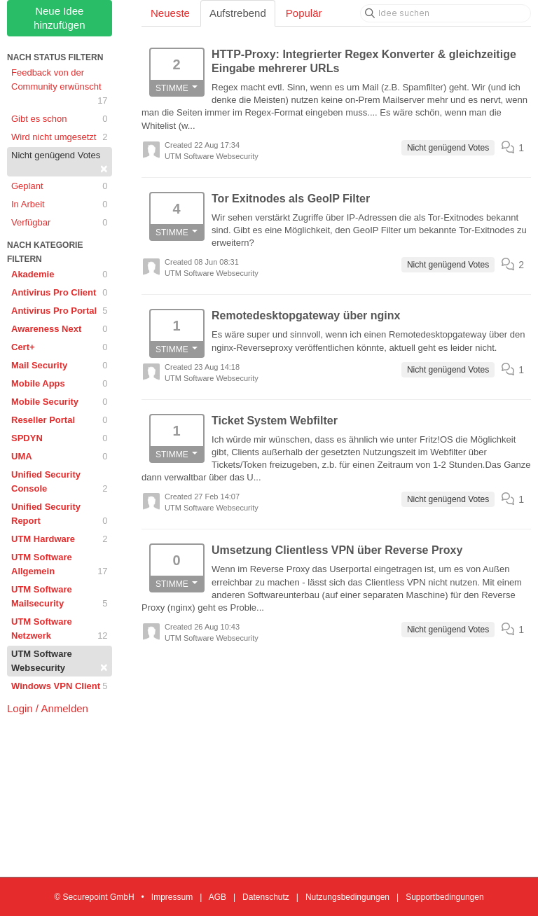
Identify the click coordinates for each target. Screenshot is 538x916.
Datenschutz (265, 897)
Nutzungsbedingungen (347, 897)
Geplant (59, 186)
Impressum (172, 897)
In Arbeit (59, 204)
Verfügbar (59, 223)
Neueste (170, 13)
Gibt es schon (59, 119)
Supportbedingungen (444, 897)
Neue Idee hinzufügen (59, 18)
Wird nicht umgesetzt (59, 137)
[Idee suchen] (445, 13)
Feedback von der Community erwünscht (59, 87)
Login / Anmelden (47, 708)
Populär (304, 13)
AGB (217, 897)
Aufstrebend (237, 13)
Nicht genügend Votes (59, 163)
